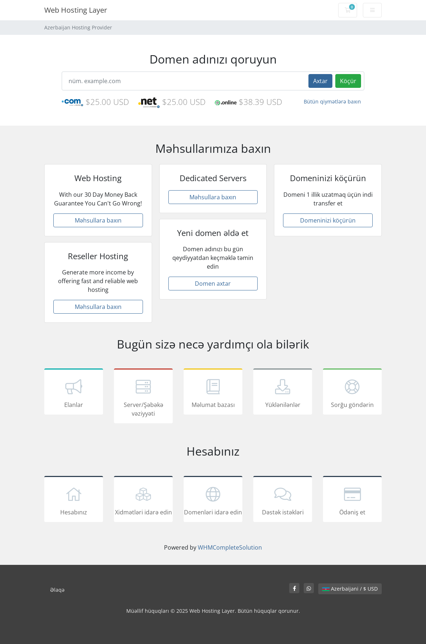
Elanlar (73, 393)
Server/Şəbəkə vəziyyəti (143, 397)
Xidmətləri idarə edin (143, 500)
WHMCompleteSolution (230, 547)
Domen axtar (213, 284)
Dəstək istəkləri (282, 500)
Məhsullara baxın (98, 220)
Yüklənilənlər (282, 393)
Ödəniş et (352, 500)
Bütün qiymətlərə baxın (332, 101)
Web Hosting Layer (75, 10)
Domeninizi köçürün (328, 220)
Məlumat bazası (213, 393)
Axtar (320, 81)
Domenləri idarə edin (213, 500)
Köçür (348, 81)
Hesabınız (73, 500)
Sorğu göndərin (352, 393)
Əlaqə (57, 589)
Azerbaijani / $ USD (350, 588)
